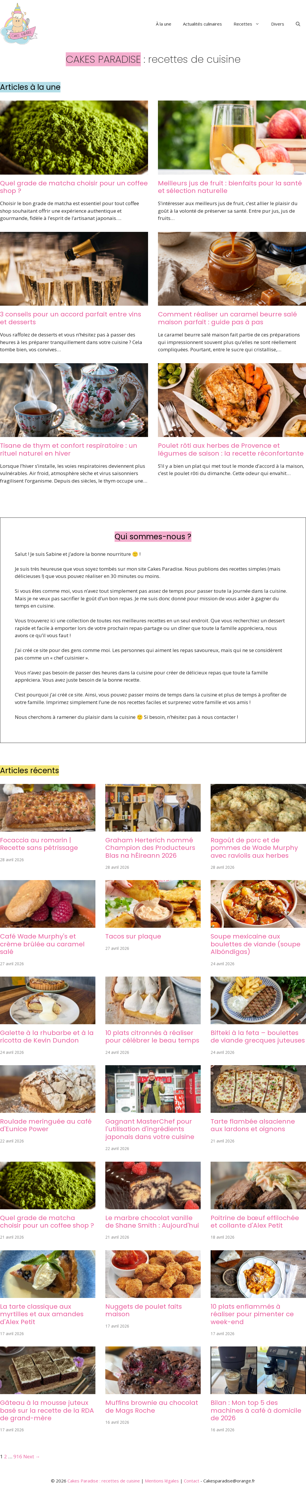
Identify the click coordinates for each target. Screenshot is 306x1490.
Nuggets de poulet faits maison (143, 1310)
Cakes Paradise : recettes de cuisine (103, 1481)
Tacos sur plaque (133, 936)
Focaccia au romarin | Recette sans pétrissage (39, 844)
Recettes (249, 24)
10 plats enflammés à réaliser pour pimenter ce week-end (252, 1314)
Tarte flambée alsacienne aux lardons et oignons (253, 1125)
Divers (277, 24)
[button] (298, 24)
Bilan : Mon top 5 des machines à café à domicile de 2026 (256, 1410)
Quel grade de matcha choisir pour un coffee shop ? (74, 187)
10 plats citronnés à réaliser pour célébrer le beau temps (152, 1036)
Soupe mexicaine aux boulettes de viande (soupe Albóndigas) (255, 944)
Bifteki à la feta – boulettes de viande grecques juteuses (258, 1036)
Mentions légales (162, 1481)
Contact (191, 1481)
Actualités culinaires (202, 24)
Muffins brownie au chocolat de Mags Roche (151, 1406)
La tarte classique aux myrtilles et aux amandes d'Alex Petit (41, 1314)
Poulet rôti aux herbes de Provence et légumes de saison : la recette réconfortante (231, 449)
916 (17, 1456)
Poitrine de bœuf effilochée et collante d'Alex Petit (255, 1221)
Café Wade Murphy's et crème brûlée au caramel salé (42, 944)
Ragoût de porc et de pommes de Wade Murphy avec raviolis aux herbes (254, 848)
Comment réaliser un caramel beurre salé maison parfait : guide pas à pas (227, 318)
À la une (163, 24)
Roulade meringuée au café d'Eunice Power (46, 1125)
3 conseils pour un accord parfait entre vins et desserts (70, 318)
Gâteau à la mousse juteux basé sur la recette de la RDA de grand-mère (47, 1410)
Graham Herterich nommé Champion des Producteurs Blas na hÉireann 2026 (150, 848)
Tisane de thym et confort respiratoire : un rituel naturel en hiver (68, 449)
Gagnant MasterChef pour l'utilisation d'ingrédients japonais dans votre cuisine (149, 1129)
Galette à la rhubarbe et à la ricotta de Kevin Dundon (47, 1036)
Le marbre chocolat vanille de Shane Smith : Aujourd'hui (152, 1221)
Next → (31, 1456)
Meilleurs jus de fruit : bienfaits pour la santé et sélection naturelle (230, 187)
